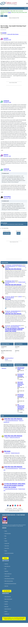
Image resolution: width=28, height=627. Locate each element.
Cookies (19, 508)
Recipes (6, 550)
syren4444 (4, 32)
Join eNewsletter (7, 233)
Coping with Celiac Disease (12, 34)
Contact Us (15, 508)
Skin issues (8, 299)
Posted (7, 39)
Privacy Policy (9, 508)
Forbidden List (7, 613)
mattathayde (6, 100)
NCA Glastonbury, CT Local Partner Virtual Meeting (21, 395)
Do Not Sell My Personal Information (10, 583)
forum (9, 12)
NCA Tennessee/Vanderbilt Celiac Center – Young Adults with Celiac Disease (21, 406)
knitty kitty (12, 296)
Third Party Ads (7, 576)
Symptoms (6, 601)
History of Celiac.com (8, 573)
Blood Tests (6, 606)
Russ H (13, 280)
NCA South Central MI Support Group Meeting (21, 368)
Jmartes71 (20, 296)
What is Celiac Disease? (8, 599)
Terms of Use (7, 545)
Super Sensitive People (15, 326)
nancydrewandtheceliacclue (17, 265)
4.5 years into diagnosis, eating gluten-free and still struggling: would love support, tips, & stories (14, 330)
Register (6, 540)
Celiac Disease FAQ (8, 596)
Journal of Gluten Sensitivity (9, 553)
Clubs (5, 538)
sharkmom (6, 154)
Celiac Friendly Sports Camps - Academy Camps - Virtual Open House (21, 384)
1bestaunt (4, 368)
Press (5, 568)
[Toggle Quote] (2, 173)
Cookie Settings (9, 619)
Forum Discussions (8, 533)
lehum (6, 326)
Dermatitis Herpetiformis (9, 297)
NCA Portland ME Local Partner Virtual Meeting (21, 375)
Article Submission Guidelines (9, 578)
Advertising (6, 571)
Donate (18, 233)
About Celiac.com (7, 566)
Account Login (7, 543)
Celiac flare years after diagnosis (13, 268)
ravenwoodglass (7, 196)
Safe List (6, 611)
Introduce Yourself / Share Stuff (11, 312)
